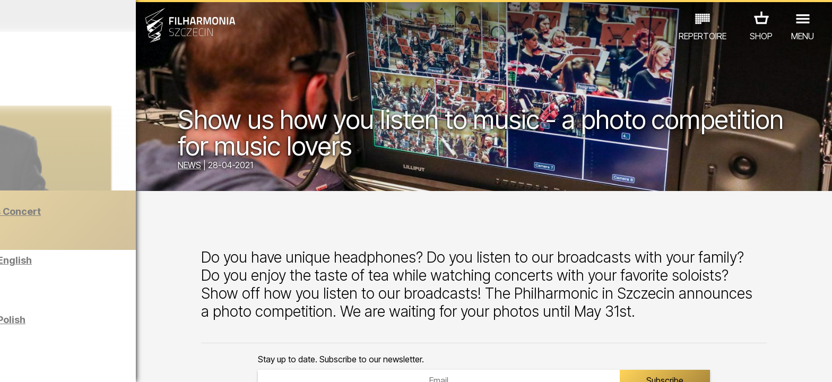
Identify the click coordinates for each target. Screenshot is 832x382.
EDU (83, 335)
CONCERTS (40, 335)
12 (198, 364)
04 (63, 364)
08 (131, 364)
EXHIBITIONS (128, 335)
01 (12, 364)
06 (97, 364)
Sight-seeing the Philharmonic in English (122, 265)
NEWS (264, 167)
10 (164, 364)
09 (147, 364)
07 (114, 364)
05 (80, 364)
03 (46, 364)
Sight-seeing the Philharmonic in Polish (119, 325)
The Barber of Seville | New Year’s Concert (131, 217)
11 (181, 364)
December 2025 (107, 16)
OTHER (179, 335)
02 (29, 364)
